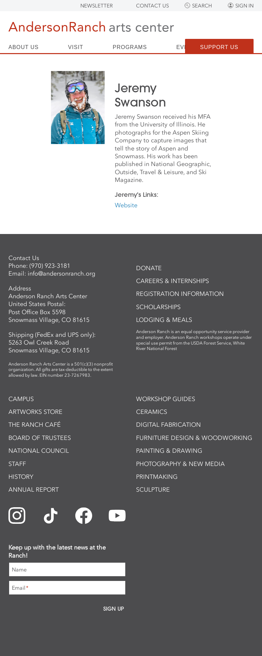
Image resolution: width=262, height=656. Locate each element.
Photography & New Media (180, 464)
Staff (17, 464)
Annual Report (33, 489)
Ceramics (151, 412)
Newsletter (96, 6)
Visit (75, 47)
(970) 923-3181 (49, 266)
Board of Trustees (39, 438)
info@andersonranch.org (61, 273)
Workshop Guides (165, 399)
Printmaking (157, 477)
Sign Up (113, 608)
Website (126, 205)
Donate (149, 268)
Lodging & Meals (164, 320)
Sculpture (153, 489)
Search (202, 6)
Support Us (219, 47)
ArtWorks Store (35, 412)
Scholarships (158, 307)
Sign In (244, 6)
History (20, 477)
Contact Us (152, 6)
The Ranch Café (34, 424)
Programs (130, 47)
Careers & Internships (172, 281)
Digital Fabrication (168, 424)
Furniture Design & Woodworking (194, 438)
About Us (23, 47)
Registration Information (180, 294)
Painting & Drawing (169, 450)
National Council (38, 450)
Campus (21, 399)
